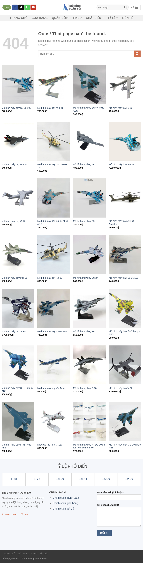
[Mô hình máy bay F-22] (89, 308)
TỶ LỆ (113, 18)
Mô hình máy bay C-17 (13, 221)
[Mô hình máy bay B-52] (125, 84)
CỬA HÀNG (40, 18)
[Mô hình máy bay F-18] (89, 364)
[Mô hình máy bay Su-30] (125, 141)
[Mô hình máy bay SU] (89, 197)
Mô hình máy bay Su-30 (121, 164)
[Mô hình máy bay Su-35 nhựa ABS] (125, 308)
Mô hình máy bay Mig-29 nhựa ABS (125, 446)
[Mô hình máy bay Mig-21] (53, 84)
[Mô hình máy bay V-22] (125, 364)
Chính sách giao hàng (65, 503)
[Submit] (125, 7)
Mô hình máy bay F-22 (85, 331)
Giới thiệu (23, 554)
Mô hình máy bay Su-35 (14, 331)
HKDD (77, 18)
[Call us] (27, 7)
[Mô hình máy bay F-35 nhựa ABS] (18, 421)
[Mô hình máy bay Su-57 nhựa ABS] (89, 84)
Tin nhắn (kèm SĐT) (119, 516)
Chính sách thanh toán (66, 497)
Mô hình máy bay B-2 (84, 164)
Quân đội (60, 18)
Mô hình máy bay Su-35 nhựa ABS (124, 333)
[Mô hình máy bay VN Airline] (53, 364)
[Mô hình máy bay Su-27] (89, 254)
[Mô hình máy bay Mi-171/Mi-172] (53, 141)
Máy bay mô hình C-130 (49, 444)
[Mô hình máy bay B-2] (89, 141)
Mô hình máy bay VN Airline (51, 388)
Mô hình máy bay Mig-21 (50, 108)
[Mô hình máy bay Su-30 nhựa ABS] (53, 197)
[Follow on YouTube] (33, 7)
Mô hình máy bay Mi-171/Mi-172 (52, 166)
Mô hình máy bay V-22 (120, 388)
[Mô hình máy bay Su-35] (18, 308)
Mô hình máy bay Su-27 (85, 278)
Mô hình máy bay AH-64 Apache (121, 222)
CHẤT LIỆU (94, 18)
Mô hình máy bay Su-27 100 (52, 331)
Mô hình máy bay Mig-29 (14, 278)
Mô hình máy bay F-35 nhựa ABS (16, 446)
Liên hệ (127, 18)
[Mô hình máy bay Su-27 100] (53, 308)
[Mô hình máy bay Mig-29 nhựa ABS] (125, 421)
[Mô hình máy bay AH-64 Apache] (125, 197)
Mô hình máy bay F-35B (14, 164)
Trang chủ (18, 18)
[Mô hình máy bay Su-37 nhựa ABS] (18, 364)
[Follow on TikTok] (21, 7)
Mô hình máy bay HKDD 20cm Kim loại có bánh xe (89, 446)
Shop (34, 554)
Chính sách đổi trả (63, 508)
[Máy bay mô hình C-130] (53, 421)
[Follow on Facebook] (15, 7)
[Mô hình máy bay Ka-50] (53, 254)
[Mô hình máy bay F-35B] (18, 141)
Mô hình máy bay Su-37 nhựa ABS (17, 389)
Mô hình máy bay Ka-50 (49, 278)
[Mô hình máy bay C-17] (18, 197)
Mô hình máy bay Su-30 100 (16, 108)
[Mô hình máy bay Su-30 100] (18, 84)
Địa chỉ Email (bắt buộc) (119, 496)
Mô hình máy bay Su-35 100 (123, 278)
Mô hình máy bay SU (84, 221)
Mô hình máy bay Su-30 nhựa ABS (52, 222)
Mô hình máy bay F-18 (85, 388)
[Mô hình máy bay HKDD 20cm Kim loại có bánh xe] (89, 421)
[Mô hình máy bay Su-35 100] (125, 254)
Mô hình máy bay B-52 (121, 108)
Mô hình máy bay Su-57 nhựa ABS (88, 109)
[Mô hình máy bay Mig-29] (18, 254)
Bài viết (44, 554)
